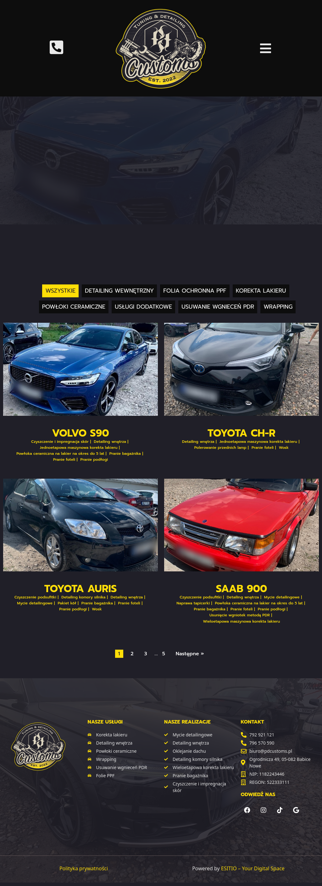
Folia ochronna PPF (194, 290)
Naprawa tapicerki (193, 603)
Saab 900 (241, 589)
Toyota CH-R (241, 433)
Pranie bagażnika (125, 453)
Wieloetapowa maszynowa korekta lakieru (241, 621)
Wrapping (278, 306)
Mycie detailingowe (35, 603)
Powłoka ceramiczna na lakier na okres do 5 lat (60, 453)
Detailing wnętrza (110, 441)
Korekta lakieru (261, 290)
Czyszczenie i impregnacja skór (60, 441)
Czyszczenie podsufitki (35, 597)
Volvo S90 (80, 433)
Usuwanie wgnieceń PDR (217, 306)
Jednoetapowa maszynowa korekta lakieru (79, 447)
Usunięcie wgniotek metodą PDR (239, 615)
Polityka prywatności (83, 868)
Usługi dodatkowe (143, 306)
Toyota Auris (80, 589)
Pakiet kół (67, 603)
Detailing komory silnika (83, 597)
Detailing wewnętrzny (119, 290)
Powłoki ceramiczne (73, 306)
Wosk (284, 447)
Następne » (190, 654)
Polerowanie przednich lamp (220, 447)
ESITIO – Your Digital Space (253, 868)
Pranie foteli (64, 459)
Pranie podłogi (94, 459)
